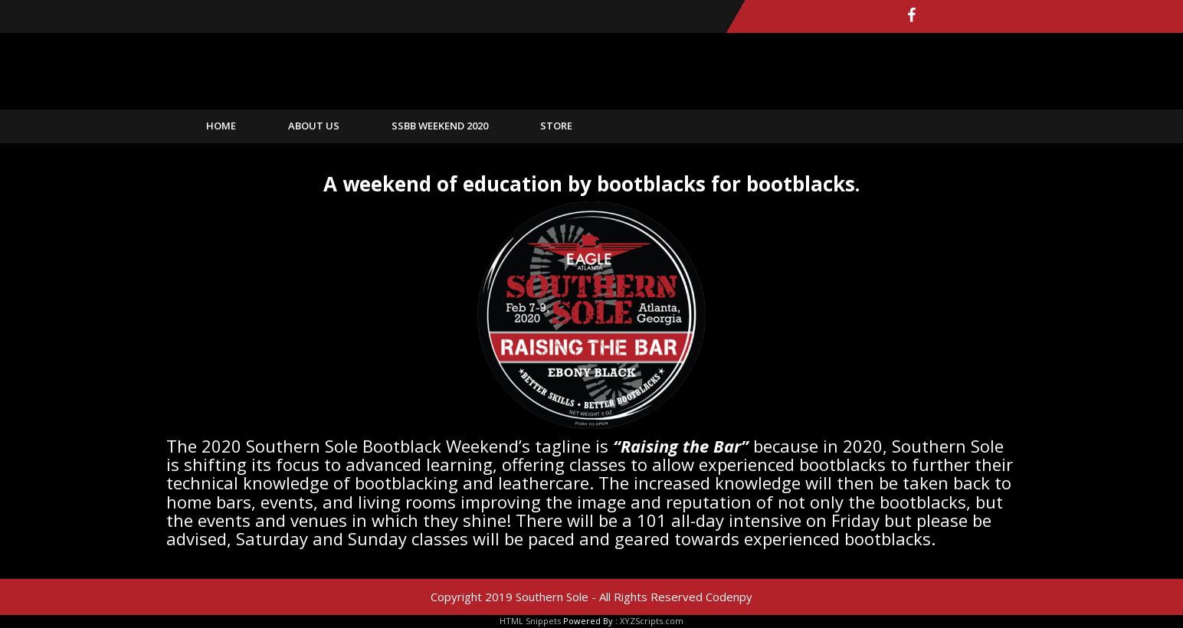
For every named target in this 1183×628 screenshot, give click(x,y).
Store (556, 125)
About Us (313, 125)
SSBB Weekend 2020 (440, 125)
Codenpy (729, 596)
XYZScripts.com (651, 620)
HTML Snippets (530, 620)
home (221, 125)
